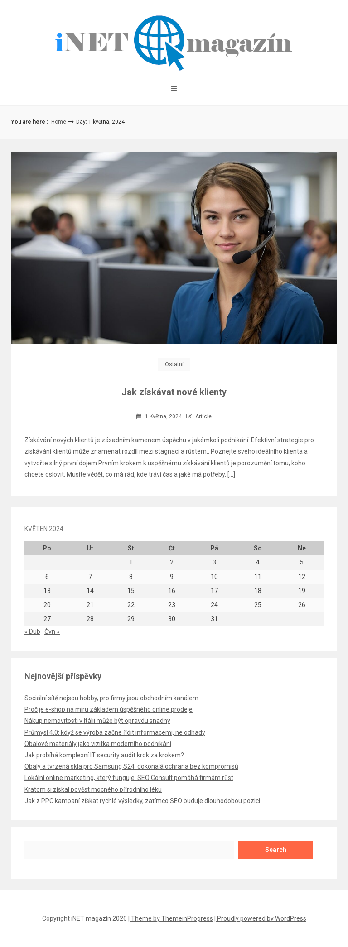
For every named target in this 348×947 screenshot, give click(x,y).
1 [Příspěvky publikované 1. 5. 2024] (131, 562)
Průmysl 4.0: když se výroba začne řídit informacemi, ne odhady (114, 732)
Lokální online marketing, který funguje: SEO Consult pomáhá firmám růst (128, 777)
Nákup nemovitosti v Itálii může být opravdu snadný (97, 720)
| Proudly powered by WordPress (260, 918)
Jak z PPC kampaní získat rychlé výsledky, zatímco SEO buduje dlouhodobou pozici (142, 800)
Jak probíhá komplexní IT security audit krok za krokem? (104, 755)
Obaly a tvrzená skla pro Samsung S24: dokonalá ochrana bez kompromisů (131, 766)
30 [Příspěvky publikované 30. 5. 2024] (171, 618)
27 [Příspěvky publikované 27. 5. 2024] (47, 618)
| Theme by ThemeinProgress (170, 918)
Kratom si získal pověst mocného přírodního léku (93, 789)
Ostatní (174, 364)
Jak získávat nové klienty (174, 392)
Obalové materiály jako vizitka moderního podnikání (97, 743)
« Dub (32, 631)
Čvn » (52, 631)
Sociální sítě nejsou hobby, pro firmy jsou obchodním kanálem (111, 698)
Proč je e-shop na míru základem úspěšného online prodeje (108, 709)
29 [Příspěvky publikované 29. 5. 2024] (131, 618)
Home (58, 122)
